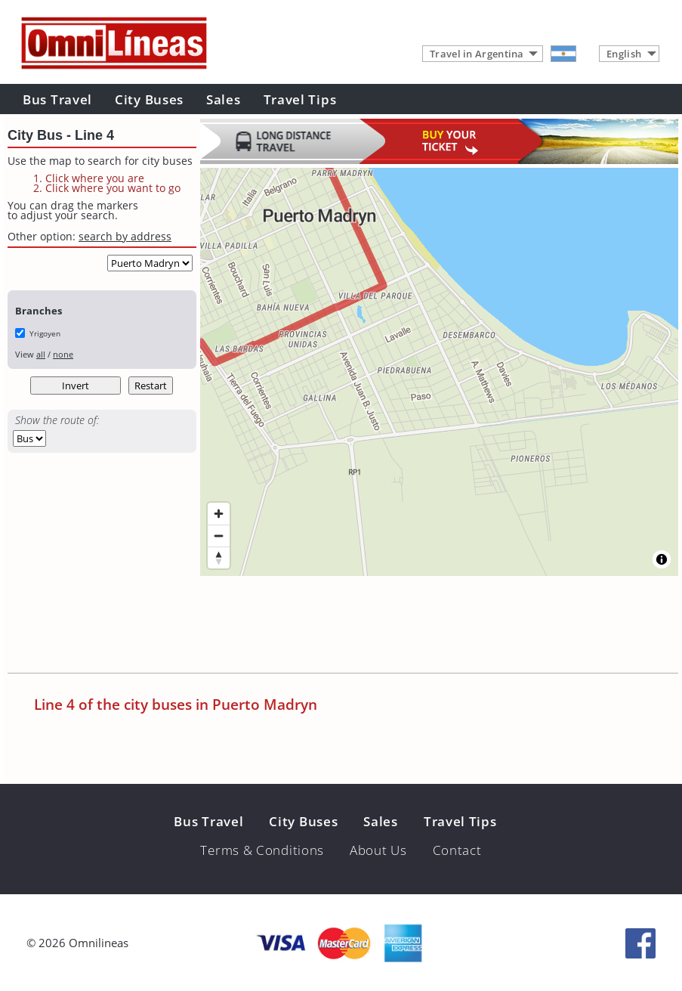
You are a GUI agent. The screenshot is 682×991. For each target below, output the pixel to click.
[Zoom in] (219, 514)
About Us (378, 850)
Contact (457, 850)
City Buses (149, 99)
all (40, 354)
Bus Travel (57, 99)
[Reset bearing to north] (219, 557)
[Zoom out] (219, 536)
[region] (439, 372)
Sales (223, 99)
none (63, 354)
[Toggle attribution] (662, 559)
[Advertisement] (282, 627)
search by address (125, 236)
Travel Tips (300, 99)
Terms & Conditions (262, 850)
